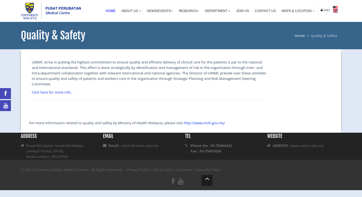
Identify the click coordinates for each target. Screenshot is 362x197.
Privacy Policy (138, 169)
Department (218, 11)
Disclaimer (184, 169)
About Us (131, 11)
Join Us (242, 11)
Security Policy (208, 169)
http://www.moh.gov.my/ (204, 122)
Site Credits (162, 169)
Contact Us (265, 11)
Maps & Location (298, 11)
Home (111, 11)
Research (189, 11)
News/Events (160, 11)
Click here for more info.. (52, 92)
